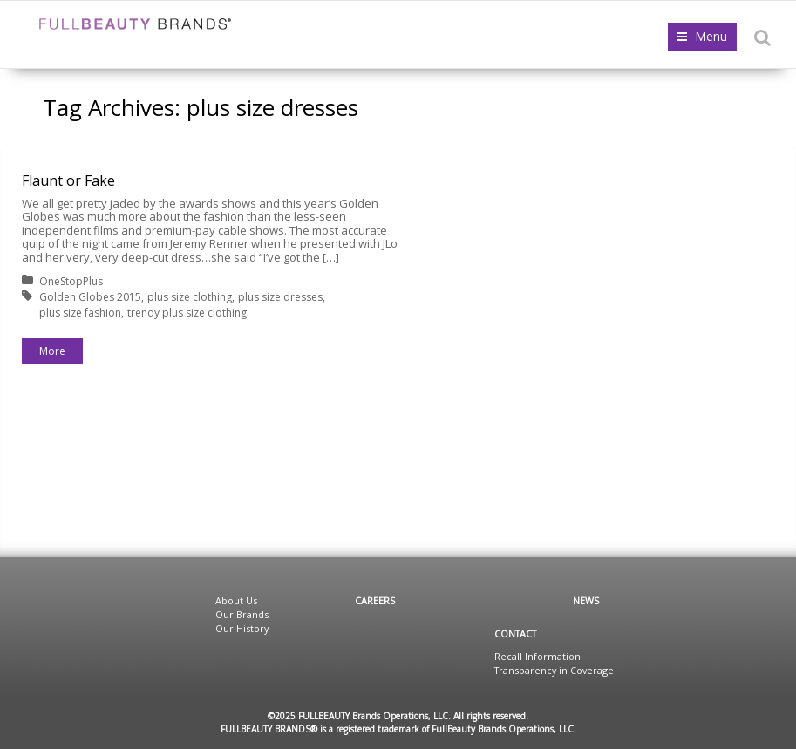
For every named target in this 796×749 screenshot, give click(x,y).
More (52, 351)
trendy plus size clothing (187, 312)
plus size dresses (280, 296)
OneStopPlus (71, 281)
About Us (236, 600)
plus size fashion (80, 312)
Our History (242, 628)
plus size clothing (189, 296)
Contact (515, 633)
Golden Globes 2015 (90, 296)
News (586, 600)
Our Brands (242, 614)
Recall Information (537, 656)
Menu (711, 36)
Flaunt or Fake (68, 180)
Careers (375, 600)
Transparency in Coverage (554, 670)
